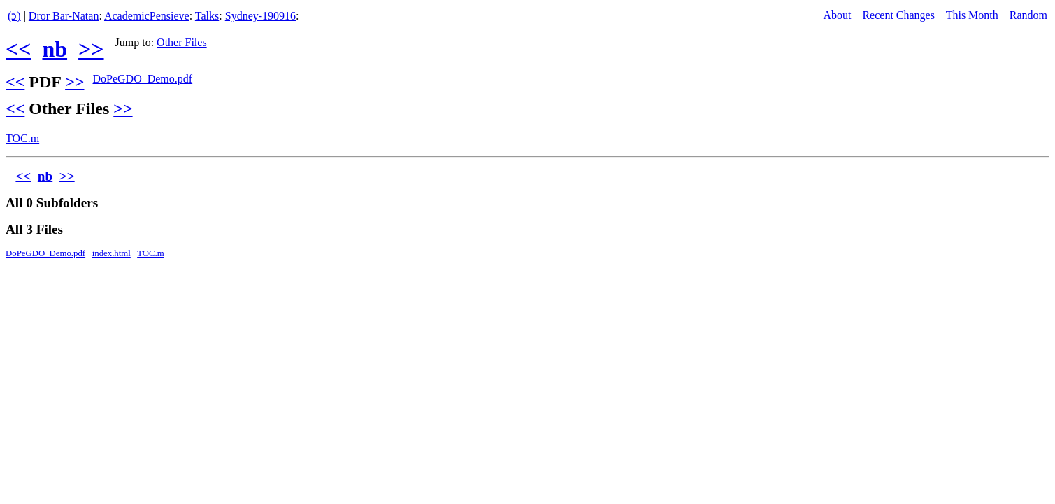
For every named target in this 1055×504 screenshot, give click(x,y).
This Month (972, 15)
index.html (111, 253)
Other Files (182, 42)
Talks (207, 16)
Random (1028, 15)
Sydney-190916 (260, 16)
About (837, 15)
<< (18, 49)
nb (54, 49)
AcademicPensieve (146, 16)
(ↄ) (14, 16)
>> (90, 49)
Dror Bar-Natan (64, 16)
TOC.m (22, 138)
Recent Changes (898, 15)
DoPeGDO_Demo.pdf (142, 79)
